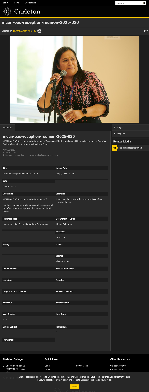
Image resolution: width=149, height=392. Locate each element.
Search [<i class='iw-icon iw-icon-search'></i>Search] (144, 3)
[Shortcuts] (146, 30)
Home (16, 3)
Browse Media (30, 3)
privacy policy (62, 379)
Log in (5, 3)
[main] (74, 186)
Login (118, 127)
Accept (74, 386)
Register (119, 133)
